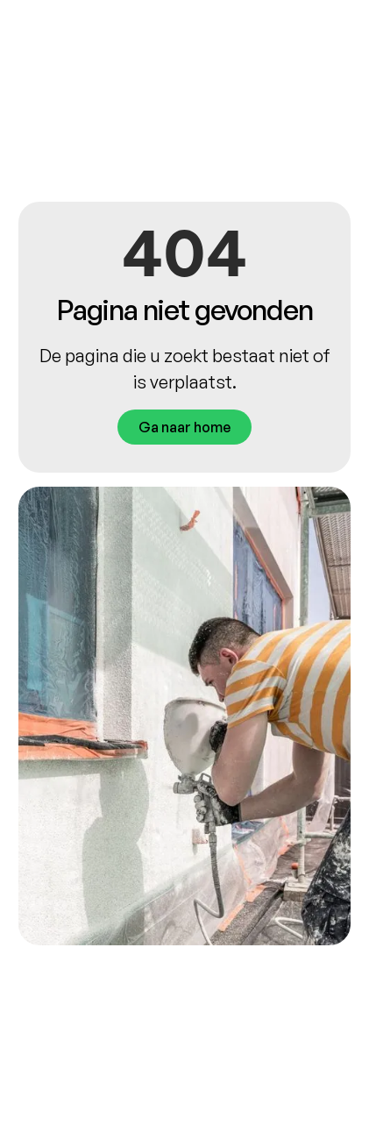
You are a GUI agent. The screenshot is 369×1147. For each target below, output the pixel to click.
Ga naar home (184, 427)
